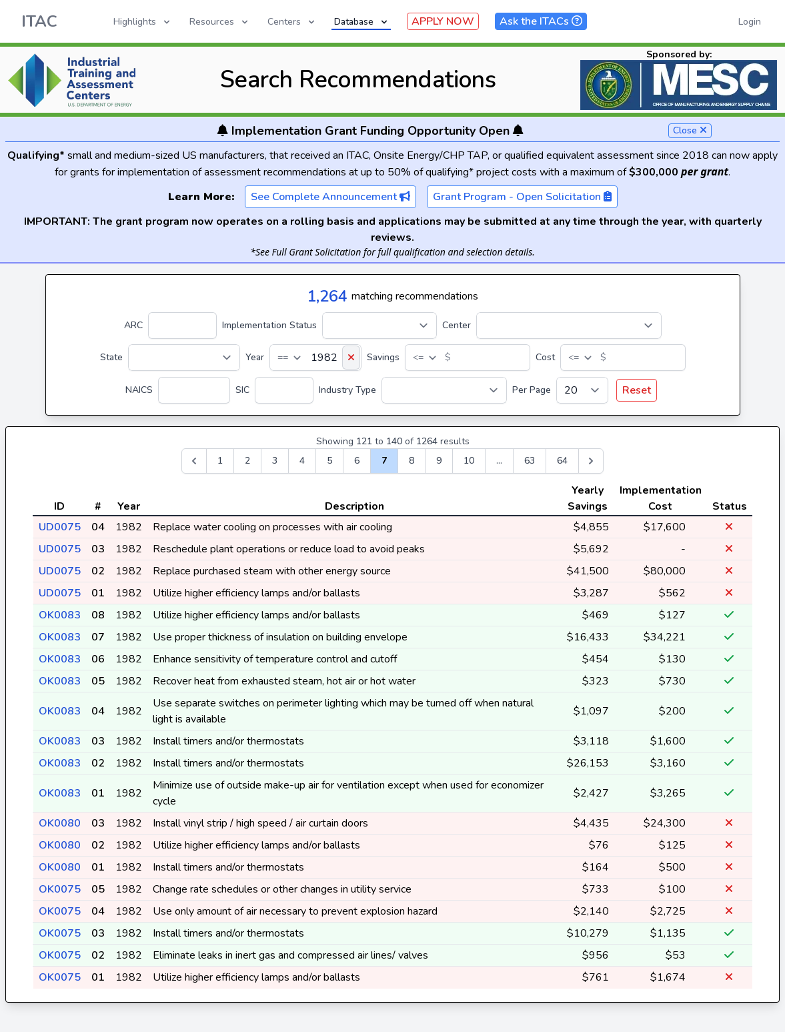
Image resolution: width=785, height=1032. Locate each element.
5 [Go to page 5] (329, 460)
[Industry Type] (444, 390)
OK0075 (60, 889)
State (111, 357)
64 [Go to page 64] (562, 460)
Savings (383, 357)
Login (749, 21)
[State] (184, 357)
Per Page (531, 390)
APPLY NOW (443, 21)
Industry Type (347, 390)
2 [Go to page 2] (247, 460)
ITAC (39, 21)
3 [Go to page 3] (274, 460)
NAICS (139, 390)
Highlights (142, 21)
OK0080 (60, 823)
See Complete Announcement (330, 196)
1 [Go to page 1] (220, 460)
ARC (133, 325)
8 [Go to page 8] (411, 460)
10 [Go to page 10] (469, 460)
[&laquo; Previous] (194, 461)
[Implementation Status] (379, 325)
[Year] (315, 357)
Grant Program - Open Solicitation (522, 196)
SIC (242, 390)
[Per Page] (582, 390)
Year (254, 357)
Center (456, 325)
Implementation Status (269, 325)
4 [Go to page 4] (302, 460)
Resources (219, 21)
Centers (292, 21)
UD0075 (60, 527)
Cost (545, 357)
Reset (636, 390)
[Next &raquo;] (591, 461)
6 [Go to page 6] (356, 460)
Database (361, 21)
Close (690, 130)
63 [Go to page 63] (529, 460)
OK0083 (60, 615)
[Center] (569, 325)
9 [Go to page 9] (439, 460)
